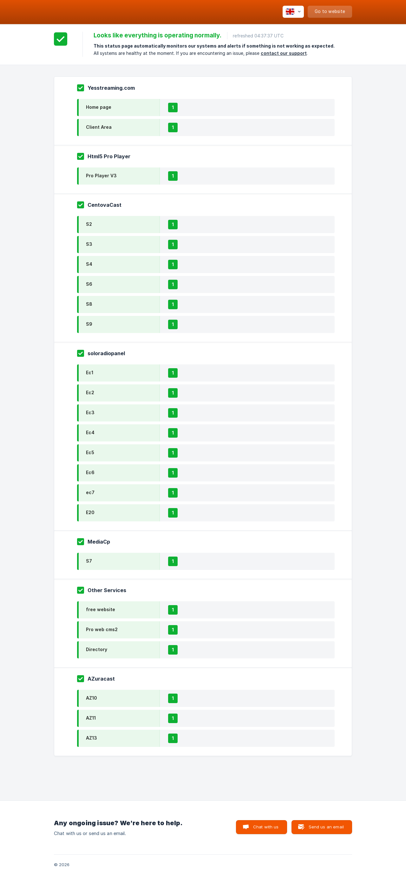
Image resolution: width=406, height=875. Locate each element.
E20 (90, 512)
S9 (89, 324)
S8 (89, 304)
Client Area (99, 127)
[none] (293, 12)
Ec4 (90, 432)
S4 (89, 264)
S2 (89, 224)
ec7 (90, 492)
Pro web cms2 (102, 629)
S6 (89, 284)
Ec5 (90, 452)
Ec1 (89, 372)
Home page (98, 107)
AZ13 (91, 738)
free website (100, 609)
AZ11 (91, 718)
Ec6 (90, 472)
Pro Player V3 (101, 175)
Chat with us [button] (266, 826)
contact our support (284, 53)
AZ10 (91, 698)
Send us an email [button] (326, 826)
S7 (89, 561)
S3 (89, 244)
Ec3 (90, 412)
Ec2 (90, 392)
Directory (96, 649)
